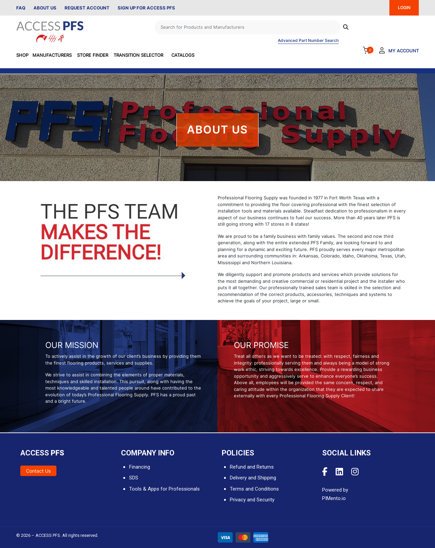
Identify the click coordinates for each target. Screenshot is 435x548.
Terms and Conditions (254, 489)
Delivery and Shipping (253, 478)
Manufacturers (52, 55)
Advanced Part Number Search (308, 40)
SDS (133, 478)
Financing (139, 467)
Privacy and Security (252, 500)
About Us (44, 7)
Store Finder (92, 55)
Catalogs (182, 55)
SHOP (22, 55)
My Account (403, 50)
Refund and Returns (252, 467)
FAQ (20, 7)
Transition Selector (138, 55)
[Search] (247, 27)
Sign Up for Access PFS (146, 7)
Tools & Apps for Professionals (164, 489)
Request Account (87, 7)
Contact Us (38, 471)
